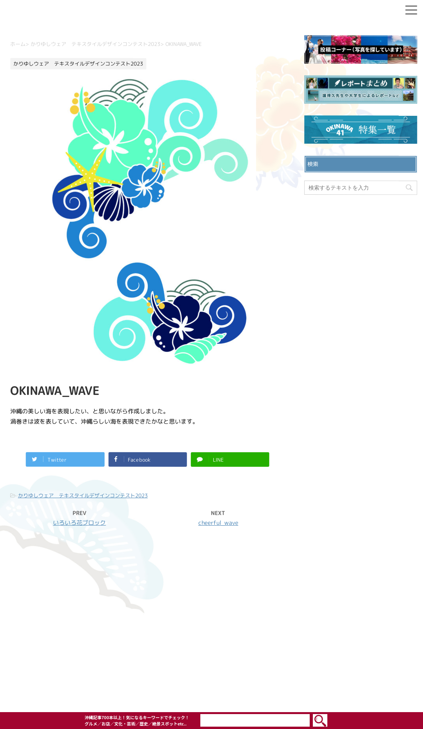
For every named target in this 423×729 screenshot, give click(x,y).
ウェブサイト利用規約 (211, 637)
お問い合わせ (211, 612)
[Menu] (411, 8)
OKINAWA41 (194, 684)
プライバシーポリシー (211, 625)
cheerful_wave (218, 523)
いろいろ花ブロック (79, 522)
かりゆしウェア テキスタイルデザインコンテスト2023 (82, 495)
